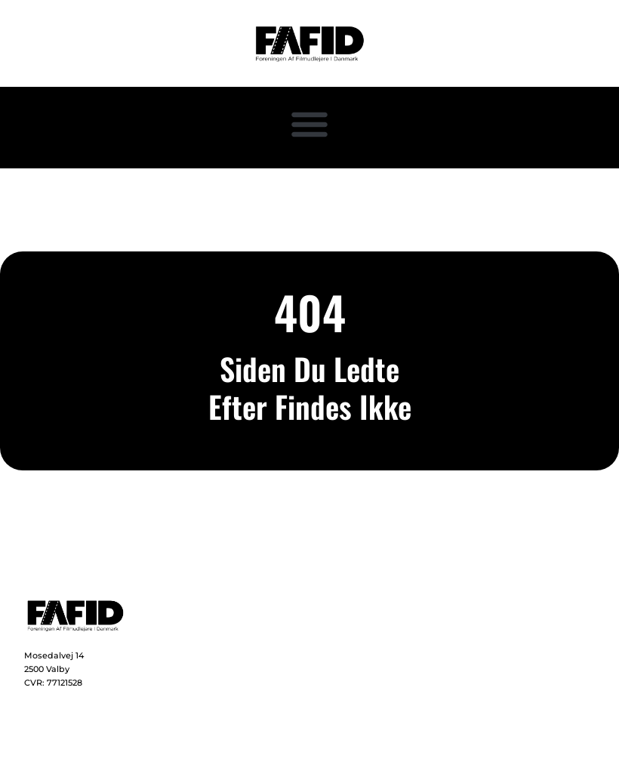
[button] (309, 123)
